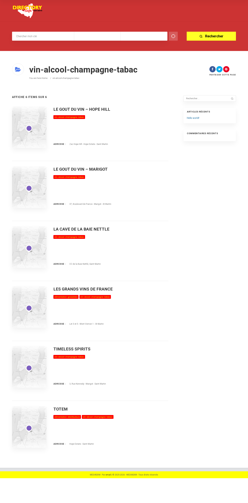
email (108, 499)
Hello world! (193, 118)
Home (45, 78)
